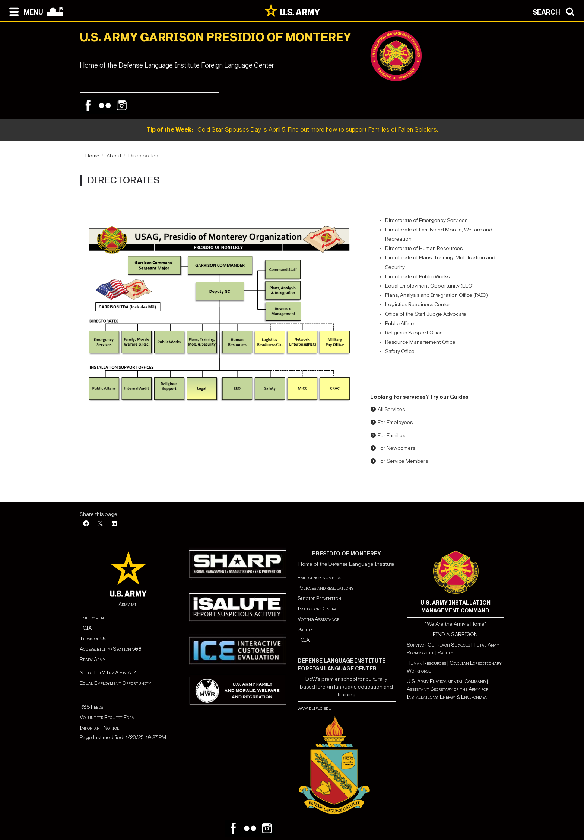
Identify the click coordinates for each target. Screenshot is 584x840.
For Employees (395, 422)
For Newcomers (396, 448)
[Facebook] (86, 524)
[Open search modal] (555, 11)
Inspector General (318, 609)
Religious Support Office (414, 333)
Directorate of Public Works (417, 276)
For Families (391, 435)
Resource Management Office (420, 342)
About (114, 156)
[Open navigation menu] (24, 11)
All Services (391, 409)
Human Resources (426, 663)
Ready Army (92, 659)
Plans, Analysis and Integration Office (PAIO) (436, 295)
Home (92, 156)
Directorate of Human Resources (424, 248)
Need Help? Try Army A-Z (108, 673)
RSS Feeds (91, 707)
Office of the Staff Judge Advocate (425, 314)
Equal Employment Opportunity (115, 683)
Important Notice (99, 728)
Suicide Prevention (319, 598)
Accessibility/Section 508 (110, 649)
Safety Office (400, 351)
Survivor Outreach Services (438, 645)
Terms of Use (94, 638)
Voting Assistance (318, 619)
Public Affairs (400, 323)
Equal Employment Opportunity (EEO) (429, 286)
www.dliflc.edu (314, 708)
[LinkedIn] (114, 524)
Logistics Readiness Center (417, 304)
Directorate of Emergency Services (426, 220)
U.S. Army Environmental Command (446, 681)
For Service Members (403, 461)
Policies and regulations (325, 588)
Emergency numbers (319, 577)
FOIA (86, 628)
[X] (100, 524)
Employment (93, 618)
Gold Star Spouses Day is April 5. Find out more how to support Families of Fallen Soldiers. (292, 129)
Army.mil (128, 604)
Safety (305, 629)
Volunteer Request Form (107, 717)
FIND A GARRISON (455, 634)
